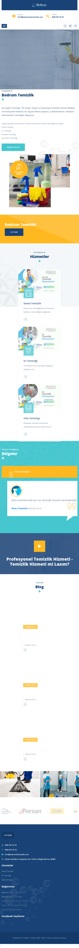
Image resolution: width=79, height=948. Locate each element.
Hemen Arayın (13, 147)
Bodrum (5, 897)
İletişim (14, 232)
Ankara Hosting (59, 938)
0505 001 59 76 (58, 17)
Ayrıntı (39, 67)
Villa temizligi (7, 880)
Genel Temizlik (7, 872)
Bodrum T (6, 893)
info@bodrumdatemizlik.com (30, 17)
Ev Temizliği (6, 876)
